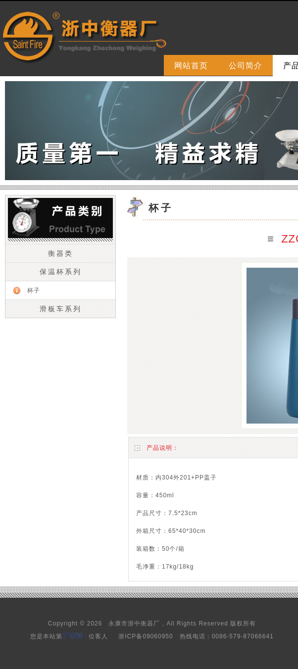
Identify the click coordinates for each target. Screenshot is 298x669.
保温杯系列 (61, 272)
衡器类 (60, 253)
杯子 (33, 290)
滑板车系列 (61, 309)
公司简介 (245, 65)
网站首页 (191, 65)
